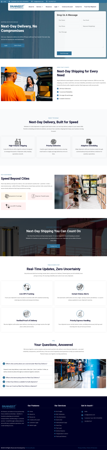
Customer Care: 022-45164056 (19, 1)
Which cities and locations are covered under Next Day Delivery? (25, 363)
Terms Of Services (92, 448)
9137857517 (52, 1)
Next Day (59, 425)
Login (56, 6)
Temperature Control (62, 433)
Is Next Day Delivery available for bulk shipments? (20, 382)
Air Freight (59, 411)
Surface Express (60, 431)
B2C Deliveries (60, 414)
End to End (59, 419)
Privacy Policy (82, 448)
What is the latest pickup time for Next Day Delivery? (21, 377)
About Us (31, 6)
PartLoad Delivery (61, 436)
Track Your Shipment (90, 6)
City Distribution (61, 417)
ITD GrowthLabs (30, 448)
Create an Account (67, 6)
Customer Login (33, 422)
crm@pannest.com (38, 1)
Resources (49, 6)
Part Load (59, 428)
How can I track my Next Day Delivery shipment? (20, 386)
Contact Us (78, 6)
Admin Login (32, 425)
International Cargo (61, 422)
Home (31, 411)
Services (39, 6)
